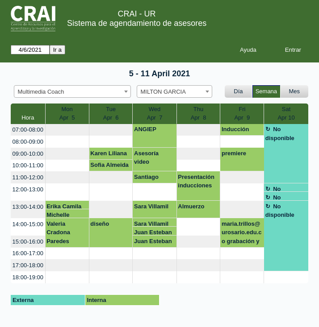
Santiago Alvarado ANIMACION (151, 178)
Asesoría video (146, 158)
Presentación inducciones (196, 181)
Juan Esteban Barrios (153, 232)
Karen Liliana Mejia (108, 155)
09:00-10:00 (28, 153)
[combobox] (72, 91)
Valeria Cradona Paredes (58, 232)
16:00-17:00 (28, 253)
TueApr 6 (111, 113)
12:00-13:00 (28, 189)
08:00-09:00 (28, 141)
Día (238, 91)
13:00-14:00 (28, 206)
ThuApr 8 (198, 113)
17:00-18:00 (28, 265)
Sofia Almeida (109, 164)
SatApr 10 (285, 113)
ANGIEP (145, 129)
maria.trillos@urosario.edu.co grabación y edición (242, 234)
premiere (234, 153)
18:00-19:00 (28, 277)
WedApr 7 (155, 113)
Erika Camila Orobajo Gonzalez (63, 206)
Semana (266, 91)
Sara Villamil (151, 206)
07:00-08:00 (28, 129)
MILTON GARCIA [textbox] (163, 91)
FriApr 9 (242, 113)
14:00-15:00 (28, 224)
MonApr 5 (67, 113)
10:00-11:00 (28, 165)
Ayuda (248, 49)
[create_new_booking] (67, 130)
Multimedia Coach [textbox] (41, 91)
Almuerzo (191, 206)
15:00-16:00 (28, 241)
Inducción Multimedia (237, 131)
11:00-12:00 (28, 177)
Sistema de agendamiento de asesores (136, 23)
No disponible (279, 133)
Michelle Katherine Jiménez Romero (59, 214)
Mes (294, 91)
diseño (99, 223)
